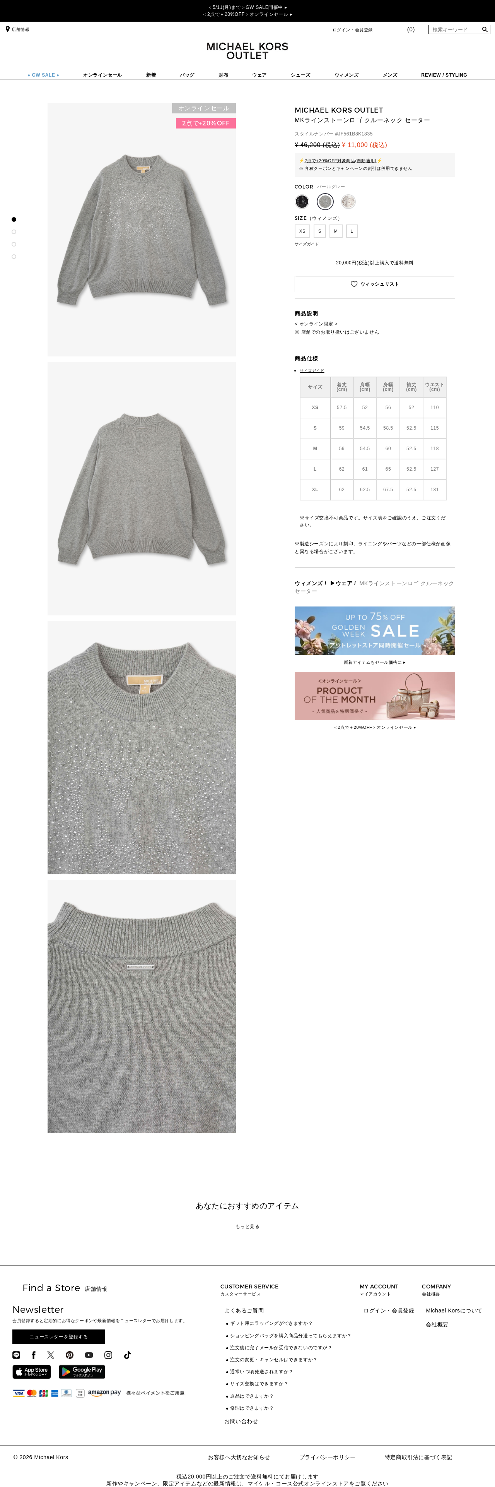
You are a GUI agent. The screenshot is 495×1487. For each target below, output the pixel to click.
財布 (223, 75)
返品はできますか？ (252, 1396)
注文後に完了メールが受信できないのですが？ (281, 1347)
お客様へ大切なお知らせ (239, 1457)
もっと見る (248, 1226)
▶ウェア (341, 583)
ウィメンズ (347, 75)
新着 (151, 75)
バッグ (187, 75)
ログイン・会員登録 (353, 29)
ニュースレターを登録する (58, 1337)
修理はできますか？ (252, 1408)
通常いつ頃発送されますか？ (262, 1371)
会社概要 (437, 1324)
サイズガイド (307, 244)
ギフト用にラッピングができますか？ (271, 1323)
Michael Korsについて (454, 1310)
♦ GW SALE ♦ (44, 75)
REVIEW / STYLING (444, 75)
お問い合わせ (241, 1421)
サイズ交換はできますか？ (259, 1383)
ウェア (259, 75)
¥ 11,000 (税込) (364, 145)
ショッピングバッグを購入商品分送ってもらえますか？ (291, 1335)
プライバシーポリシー (327, 1457)
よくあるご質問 (244, 1310)
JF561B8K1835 (355, 134)
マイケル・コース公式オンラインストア (298, 1483)
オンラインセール (102, 75)
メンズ (390, 75)
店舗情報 (16, 29)
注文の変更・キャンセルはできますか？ (274, 1359)
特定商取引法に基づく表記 (418, 1457)
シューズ (300, 75)
